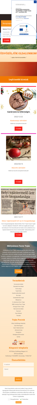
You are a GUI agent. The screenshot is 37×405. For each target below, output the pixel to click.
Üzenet (18, 371)
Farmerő (18, 311)
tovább (6, 40)
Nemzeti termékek (18, 309)
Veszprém (18, 332)
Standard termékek (18, 286)
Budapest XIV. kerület (18, 334)
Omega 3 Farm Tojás (18, 306)
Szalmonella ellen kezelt (18, 293)
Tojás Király (18, 291)
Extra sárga (19, 288)
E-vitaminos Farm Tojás (18, 302)
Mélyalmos (18, 300)
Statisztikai (25, 399)
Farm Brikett (18, 313)
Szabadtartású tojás (18, 297)
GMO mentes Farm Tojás (18, 304)
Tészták (18, 315)
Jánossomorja (18, 330)
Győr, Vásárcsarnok (18, 328)
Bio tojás (18, 295)
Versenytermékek (18, 284)
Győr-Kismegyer (18, 325)
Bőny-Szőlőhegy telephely (18, 323)
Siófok (18, 336)
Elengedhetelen (14, 399)
